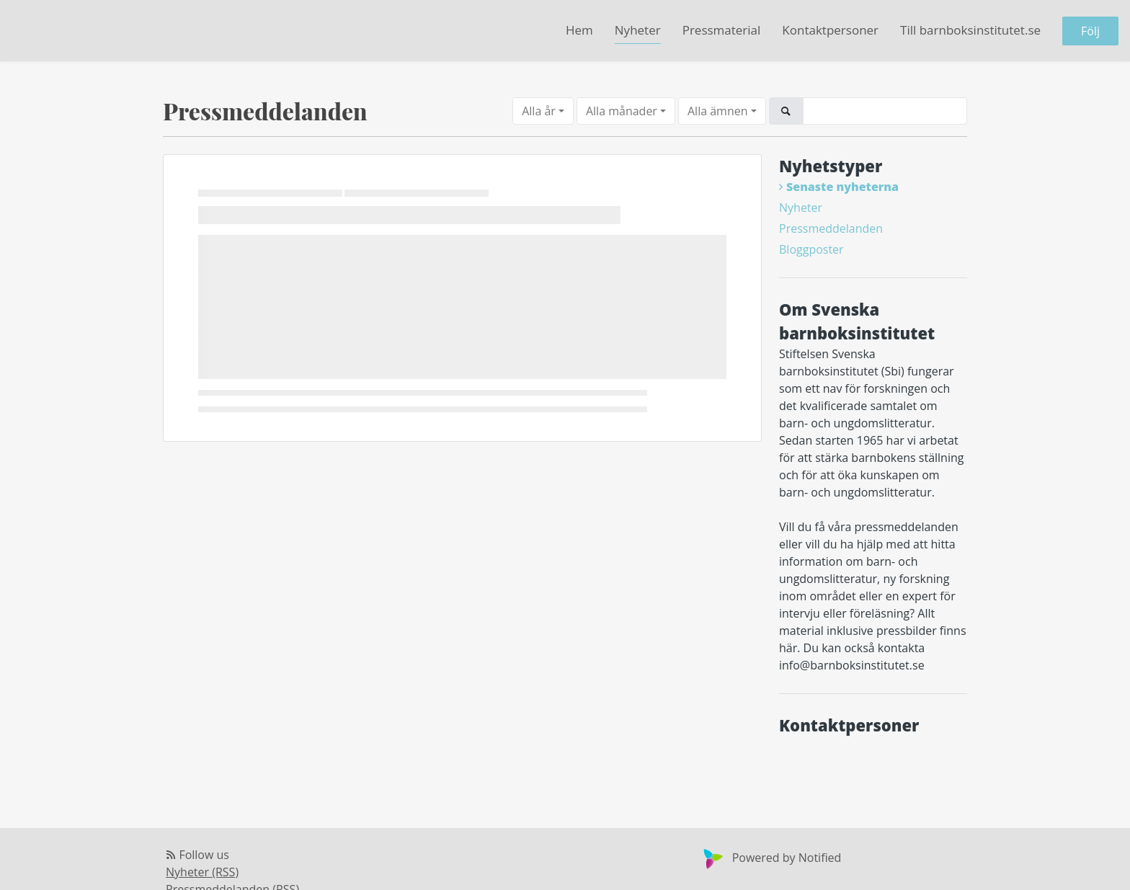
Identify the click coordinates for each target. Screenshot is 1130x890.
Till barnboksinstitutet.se (970, 30)
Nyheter (638, 30)
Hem (579, 30)
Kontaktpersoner (830, 30)
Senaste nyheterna (842, 187)
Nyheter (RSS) (202, 872)
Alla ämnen (718, 111)
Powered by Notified (771, 857)
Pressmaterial (721, 30)
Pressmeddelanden (831, 228)
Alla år (539, 111)
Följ (1090, 31)
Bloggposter (811, 249)
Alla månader (621, 111)
